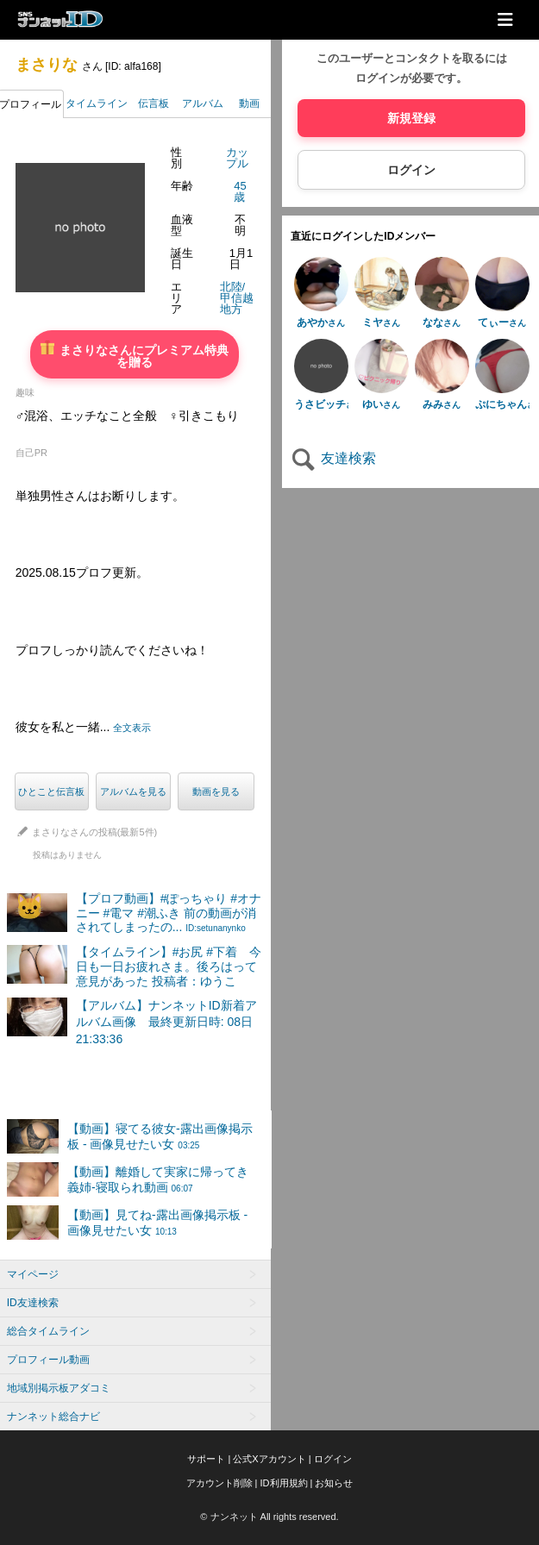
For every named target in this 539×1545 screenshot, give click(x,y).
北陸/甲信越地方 (237, 298)
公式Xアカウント (269, 1459)
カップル (237, 158)
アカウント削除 (219, 1483)
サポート (206, 1459)
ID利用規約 (284, 1483)
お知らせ (334, 1483)
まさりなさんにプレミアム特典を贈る (135, 354)
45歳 (240, 191)
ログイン (411, 170)
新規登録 (411, 118)
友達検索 (333, 458)
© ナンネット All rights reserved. (269, 1516)
